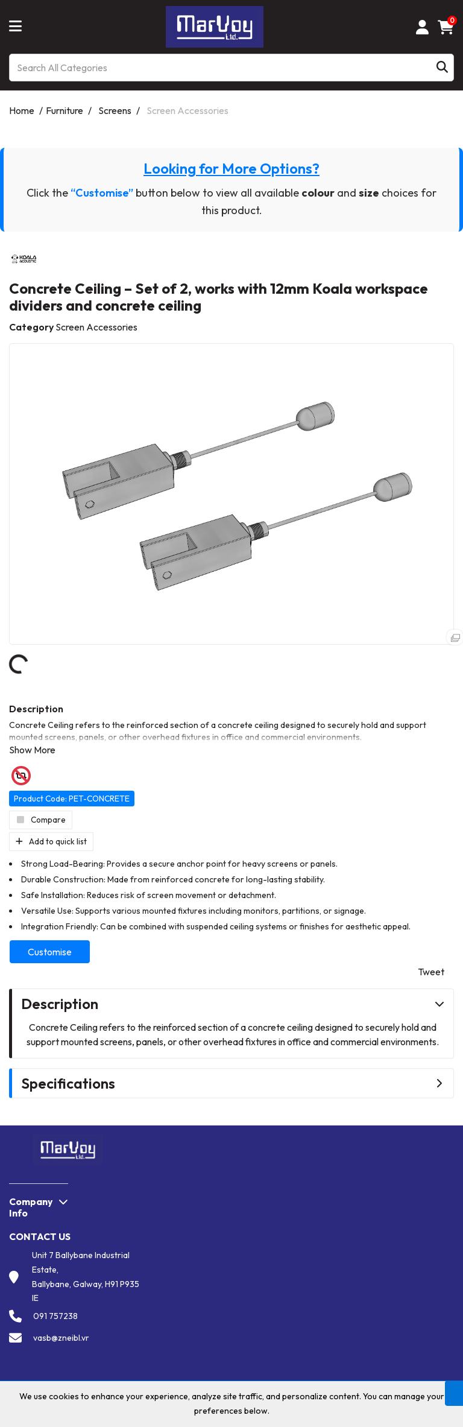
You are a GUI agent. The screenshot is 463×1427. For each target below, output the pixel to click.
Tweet (431, 972)
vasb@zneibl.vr (61, 1337)
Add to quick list (51, 841)
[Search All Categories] (231, 67)
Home (21, 110)
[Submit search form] (442, 68)
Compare (41, 819)
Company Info (30, 1207)
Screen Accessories (187, 110)
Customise (50, 952)
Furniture (64, 110)
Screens (114, 110)
